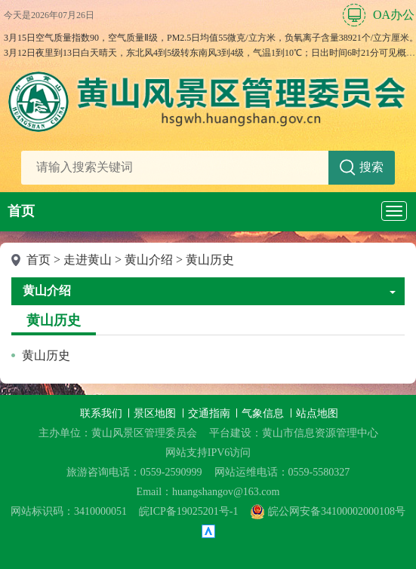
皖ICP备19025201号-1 (188, 511)
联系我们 (102, 413)
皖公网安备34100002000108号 (327, 511)
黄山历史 (210, 259)
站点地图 (317, 413)
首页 (21, 211)
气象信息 (264, 413)
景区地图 (156, 413)
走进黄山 (87, 259)
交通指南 (210, 413)
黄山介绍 (149, 259)
